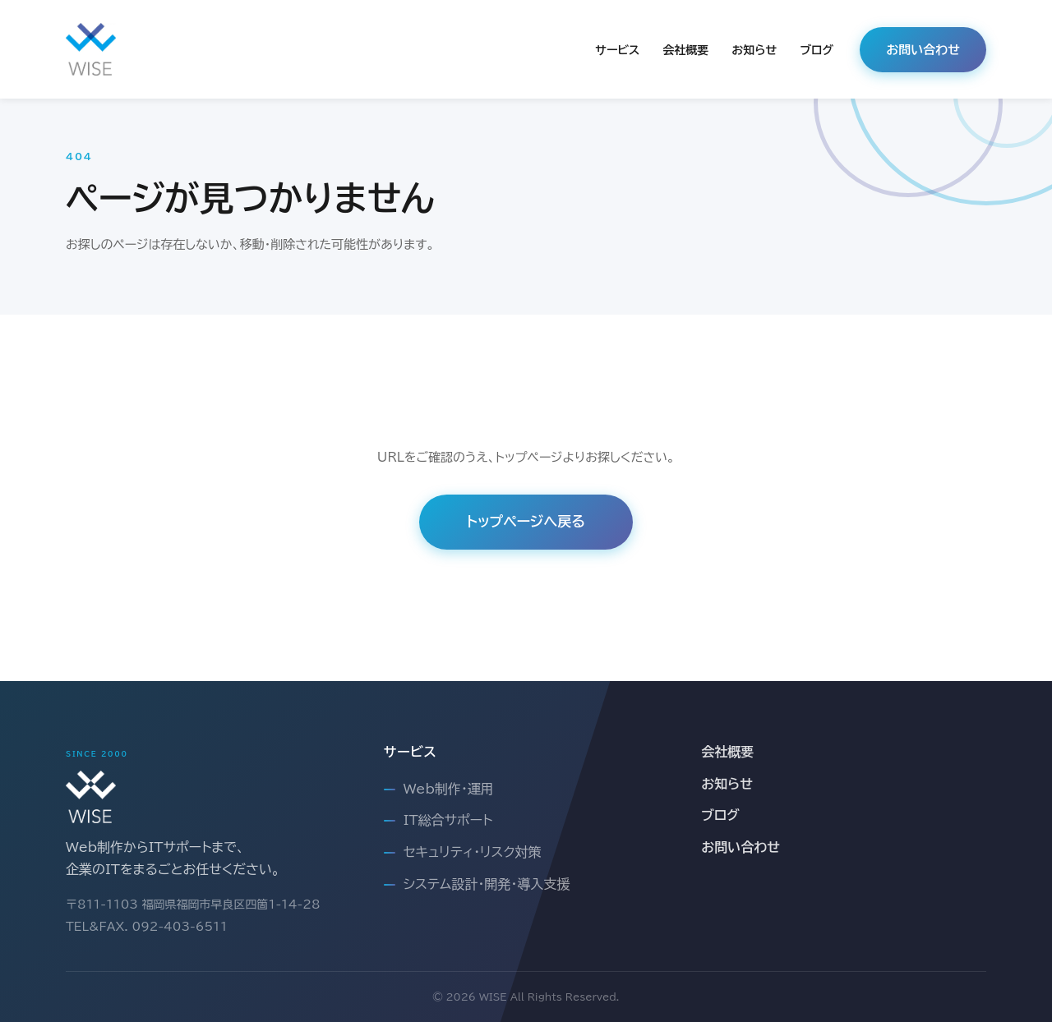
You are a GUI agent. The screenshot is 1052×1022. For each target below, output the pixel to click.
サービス (617, 50)
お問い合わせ (923, 50)
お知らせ (754, 50)
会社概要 (685, 50)
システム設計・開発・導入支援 (487, 884)
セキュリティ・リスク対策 (473, 852)
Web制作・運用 (449, 788)
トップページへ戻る (526, 521)
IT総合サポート (448, 819)
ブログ (816, 50)
